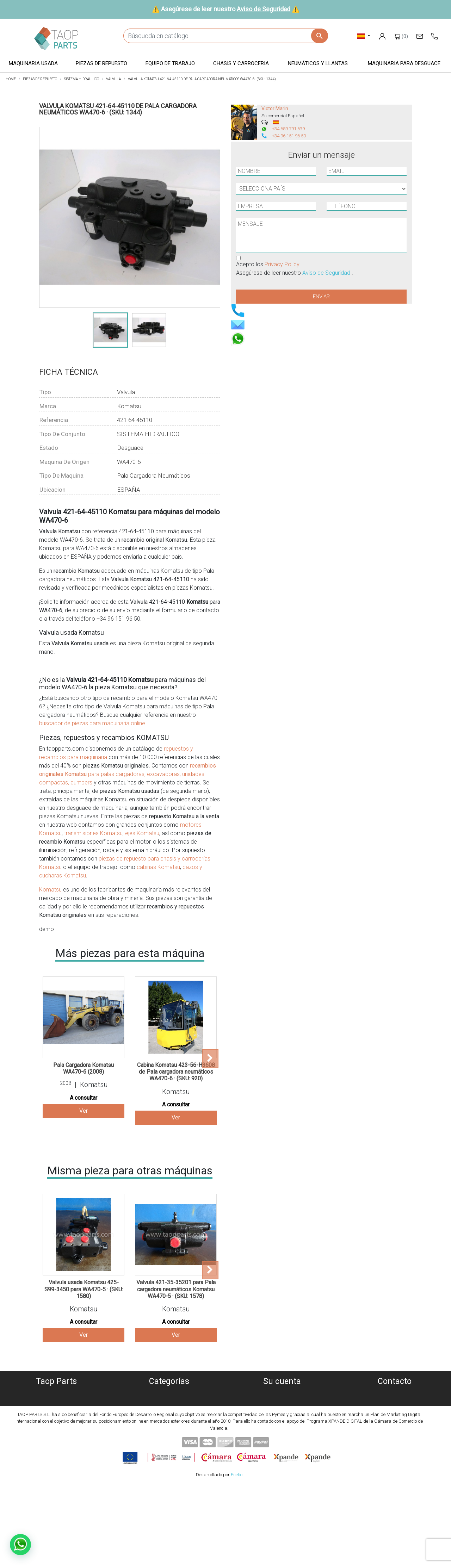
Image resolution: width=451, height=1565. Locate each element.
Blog (56, 1452)
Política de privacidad (56, 1410)
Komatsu (50, 889)
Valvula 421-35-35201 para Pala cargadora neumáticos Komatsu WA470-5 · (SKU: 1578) (176, 1289)
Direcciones (282, 1418)
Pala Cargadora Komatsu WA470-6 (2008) (83, 1068)
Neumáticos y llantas (169, 1435)
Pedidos (282, 1401)
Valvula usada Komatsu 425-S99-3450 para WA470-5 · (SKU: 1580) (83, 1289)
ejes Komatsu (142, 833)
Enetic (236, 1554)
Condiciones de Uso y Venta (56, 1427)
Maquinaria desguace (169, 1401)
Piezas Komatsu (169, 1444)
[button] (33, 64)
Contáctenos (57, 1444)
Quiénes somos (56, 1393)
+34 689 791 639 (288, 128)
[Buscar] (225, 36)
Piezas (169, 1410)
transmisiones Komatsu (93, 833)
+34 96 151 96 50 (289, 135)
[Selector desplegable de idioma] (363, 35)
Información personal (282, 1393)
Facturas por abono (282, 1410)
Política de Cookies (56, 1401)
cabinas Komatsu (158, 867)
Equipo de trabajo (169, 1418)
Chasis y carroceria (169, 1427)
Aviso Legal (56, 1418)
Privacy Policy (282, 264)
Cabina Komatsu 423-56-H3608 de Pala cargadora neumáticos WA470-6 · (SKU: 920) (176, 1072)
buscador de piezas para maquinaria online (92, 723)
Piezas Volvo (169, 1452)
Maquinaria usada (169, 1393)
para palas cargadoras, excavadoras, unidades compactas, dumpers (127, 774)
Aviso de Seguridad (263, 9)
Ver (83, 1110)
